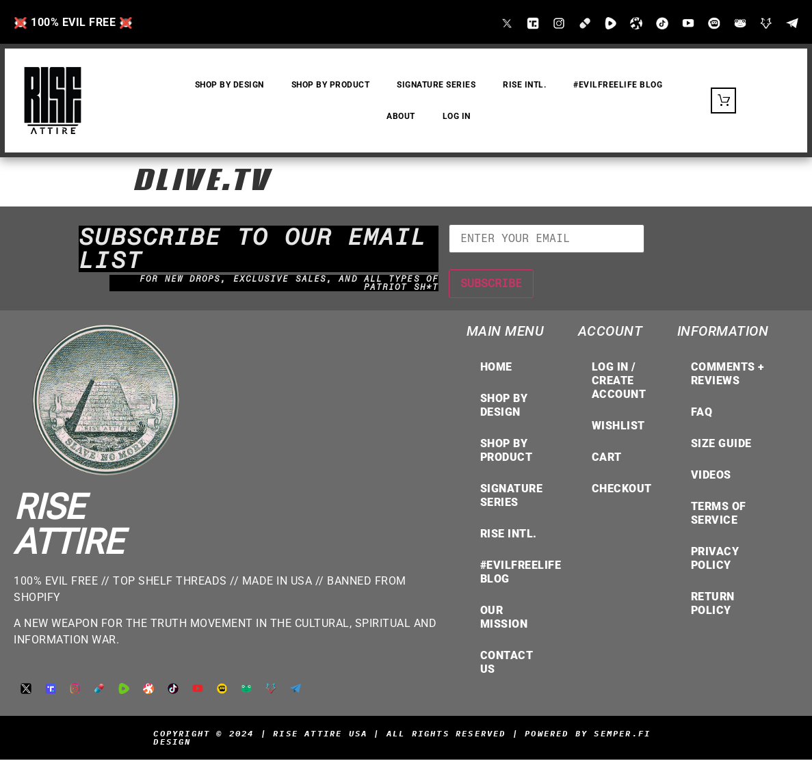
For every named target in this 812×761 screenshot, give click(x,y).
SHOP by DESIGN (229, 85)
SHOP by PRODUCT (330, 85)
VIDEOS (711, 476)
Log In (457, 117)
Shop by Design (504, 406)
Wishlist (618, 426)
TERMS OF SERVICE (718, 514)
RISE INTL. (525, 85)
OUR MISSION (504, 618)
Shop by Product (506, 451)
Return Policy (713, 604)
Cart (607, 458)
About (401, 117)
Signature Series (436, 85)
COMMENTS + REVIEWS (728, 375)
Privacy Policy (715, 559)
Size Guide (721, 444)
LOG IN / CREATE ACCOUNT (619, 382)
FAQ (702, 413)
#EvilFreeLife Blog (618, 85)
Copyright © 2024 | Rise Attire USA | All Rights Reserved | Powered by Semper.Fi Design (402, 739)
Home (496, 368)
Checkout (622, 489)
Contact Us (507, 663)
